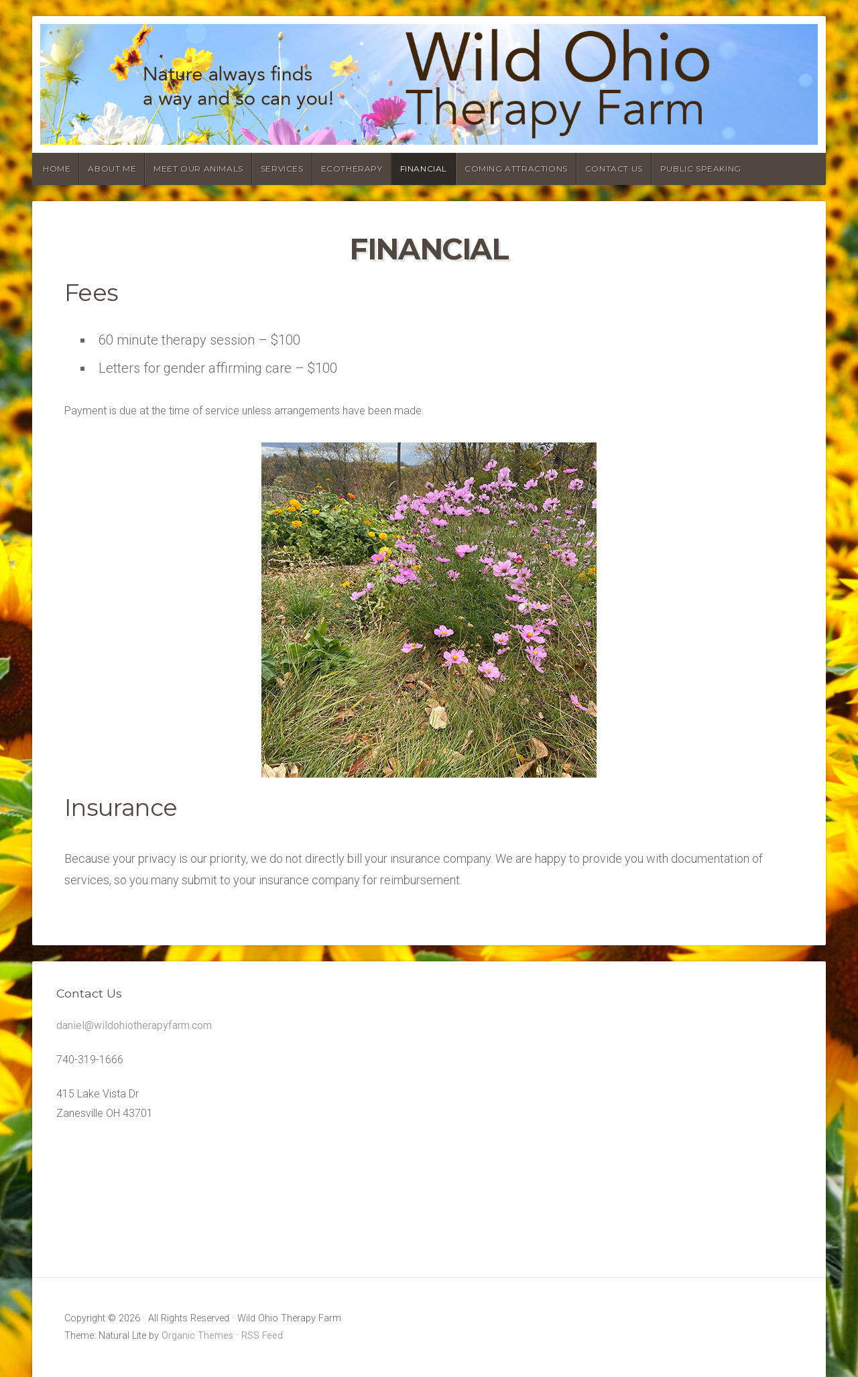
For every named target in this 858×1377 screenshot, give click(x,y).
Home (56, 169)
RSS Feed (262, 1335)
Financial (423, 169)
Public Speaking (700, 169)
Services (282, 169)
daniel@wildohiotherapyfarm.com (134, 1025)
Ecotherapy (352, 169)
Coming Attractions (516, 169)
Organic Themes (197, 1335)
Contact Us (614, 169)
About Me (112, 169)
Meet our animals (198, 169)
